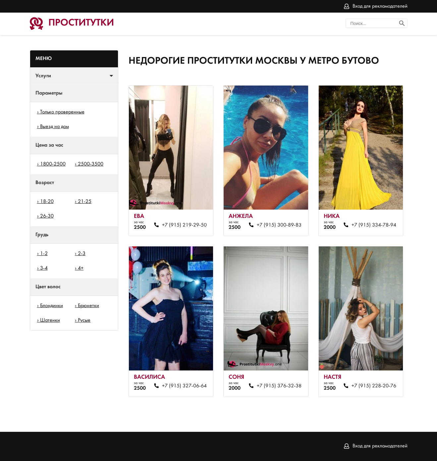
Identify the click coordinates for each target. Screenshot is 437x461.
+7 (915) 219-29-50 (184, 225)
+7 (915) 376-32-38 (279, 386)
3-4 (44, 268)
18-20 (47, 201)
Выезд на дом (54, 126)
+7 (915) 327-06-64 (184, 386)
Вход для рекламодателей (380, 6)
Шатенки (50, 320)
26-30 (47, 216)
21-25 (84, 201)
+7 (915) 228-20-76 (374, 386)
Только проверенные (62, 112)
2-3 (81, 253)
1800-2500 (53, 164)
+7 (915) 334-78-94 (374, 225)
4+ (80, 268)
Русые (84, 320)
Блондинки (51, 305)
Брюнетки (88, 305)
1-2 (44, 253)
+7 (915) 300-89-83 (279, 225)
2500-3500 (90, 164)
